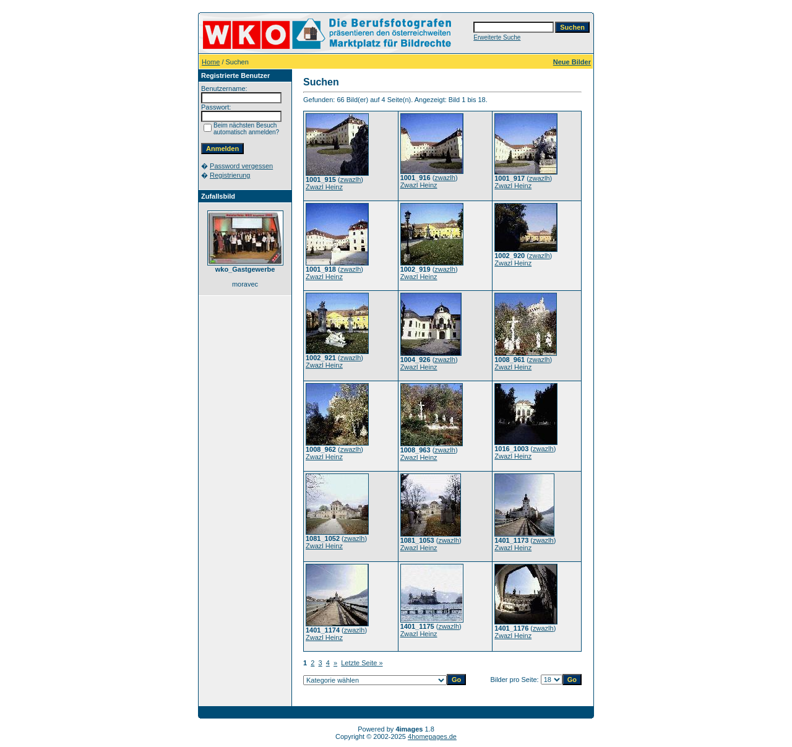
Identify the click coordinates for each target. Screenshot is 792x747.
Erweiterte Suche (496, 37)
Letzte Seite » (361, 663)
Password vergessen (241, 166)
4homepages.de (432, 736)
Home (211, 62)
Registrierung (230, 175)
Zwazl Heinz (324, 187)
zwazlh (350, 179)
